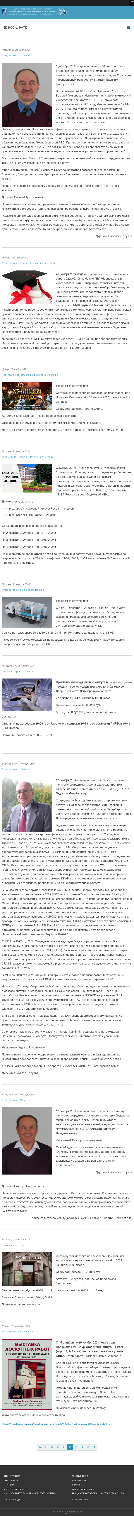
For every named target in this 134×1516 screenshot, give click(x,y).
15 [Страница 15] (70, 1447)
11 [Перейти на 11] (46, 1447)
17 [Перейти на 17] (81, 1447)
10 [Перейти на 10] (40, 1447)
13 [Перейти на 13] (58, 1447)
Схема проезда (12, 1500)
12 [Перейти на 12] (52, 1447)
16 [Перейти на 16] (76, 1447)
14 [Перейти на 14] (64, 1447)
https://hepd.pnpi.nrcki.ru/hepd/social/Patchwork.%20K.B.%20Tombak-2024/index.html (54, 1424)
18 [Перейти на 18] (88, 1447)
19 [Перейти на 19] (93, 1447)
